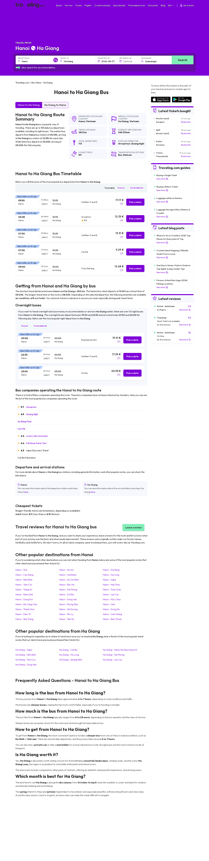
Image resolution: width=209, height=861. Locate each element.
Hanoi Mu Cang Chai (26, 604)
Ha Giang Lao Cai (112, 659)
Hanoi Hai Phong (68, 589)
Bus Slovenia (67, 830)
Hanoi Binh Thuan (112, 619)
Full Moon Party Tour (36, 443)
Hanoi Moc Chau (112, 599)
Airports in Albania (159, 842)
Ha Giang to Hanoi (55, 105)
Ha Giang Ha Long (69, 654)
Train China (111, 827)
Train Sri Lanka (113, 824)
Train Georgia (112, 830)
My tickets (186, 5)
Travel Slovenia (24, 845)
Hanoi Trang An (23, 589)
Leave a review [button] (133, 527)
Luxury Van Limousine (37, 435)
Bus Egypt (65, 839)
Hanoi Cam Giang (112, 614)
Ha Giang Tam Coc (25, 659)
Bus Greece (66, 833)
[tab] (81, 202)
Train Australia (112, 833)
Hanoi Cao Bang (24, 574)
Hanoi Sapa (109, 579)
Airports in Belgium (159, 848)
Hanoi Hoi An (66, 569)
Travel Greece (23, 830)
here (26, 492)
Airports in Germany (160, 839)
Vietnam (91, 121)
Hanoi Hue (21, 569)
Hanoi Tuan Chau (112, 589)
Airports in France (159, 824)
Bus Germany (67, 827)
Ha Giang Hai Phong (113, 654)
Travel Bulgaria (24, 827)
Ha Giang (123, 121)
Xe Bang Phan (24, 421)
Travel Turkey (23, 836)
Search (182, 60)
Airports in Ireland (159, 827)
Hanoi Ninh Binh (23, 579)
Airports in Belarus (159, 830)
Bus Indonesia (67, 851)
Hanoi (82, 121)
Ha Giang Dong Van (26, 664)
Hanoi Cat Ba (66, 594)
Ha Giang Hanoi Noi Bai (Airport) (120, 649)
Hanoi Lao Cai (110, 594)
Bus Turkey (66, 848)
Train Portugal (112, 821)
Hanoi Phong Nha (68, 604)
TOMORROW (137, 187)
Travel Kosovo (23, 851)
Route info (186, 122)
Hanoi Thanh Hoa (24, 609)
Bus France (66, 836)
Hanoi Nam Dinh (24, 594)
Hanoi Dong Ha (111, 609)
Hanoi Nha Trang (24, 619)
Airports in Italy (157, 836)
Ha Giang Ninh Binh (25, 654)
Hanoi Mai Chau (111, 584)
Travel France (23, 839)
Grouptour (31, 407)
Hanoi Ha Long (111, 574)
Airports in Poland (159, 845)
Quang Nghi (32, 414)
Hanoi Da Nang (111, 569)
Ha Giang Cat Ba (68, 649)
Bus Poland (66, 842)
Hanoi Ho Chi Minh (69, 579)
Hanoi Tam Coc (23, 584)
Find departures (136, 5)
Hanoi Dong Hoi (24, 599)
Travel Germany (24, 833)
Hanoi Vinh (109, 604)
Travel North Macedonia (28, 824)
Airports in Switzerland (161, 833)
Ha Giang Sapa (23, 649)
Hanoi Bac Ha (66, 584)
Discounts (153, 5)
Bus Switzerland (68, 845)
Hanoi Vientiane (67, 574)
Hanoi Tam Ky (66, 619)
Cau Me (21, 428)
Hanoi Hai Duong (68, 609)
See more (162, 178)
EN (171, 5)
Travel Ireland (23, 848)
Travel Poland (23, 842)
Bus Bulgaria (67, 824)
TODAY (121, 187)
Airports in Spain (158, 821)
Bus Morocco (67, 821)
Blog (163, 5)
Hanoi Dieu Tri (23, 614)
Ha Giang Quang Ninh (70, 659)
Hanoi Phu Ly (66, 614)
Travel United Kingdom (27, 821)
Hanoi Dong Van (68, 599)
